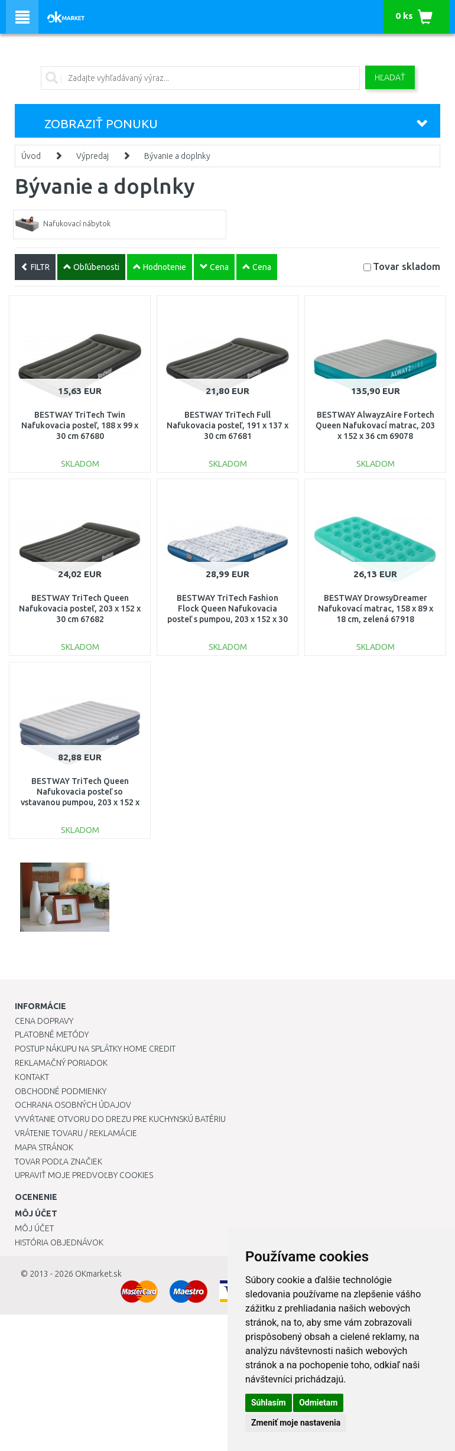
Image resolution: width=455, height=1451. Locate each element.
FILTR (35, 267)
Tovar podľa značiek (58, 1161)
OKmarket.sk (98, 1273)
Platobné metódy (52, 1034)
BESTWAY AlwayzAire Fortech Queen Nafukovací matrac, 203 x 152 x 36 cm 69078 (375, 425)
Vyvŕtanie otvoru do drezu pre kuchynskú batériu (120, 1119)
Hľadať (390, 77)
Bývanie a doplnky (177, 156)
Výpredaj (92, 156)
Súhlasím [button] (268, 1402)
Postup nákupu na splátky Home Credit (95, 1048)
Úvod (31, 156)
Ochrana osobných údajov (73, 1105)
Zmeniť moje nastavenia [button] (295, 1422)
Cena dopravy (44, 1021)
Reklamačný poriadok (61, 1063)
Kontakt (32, 1077)
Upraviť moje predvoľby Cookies (84, 1175)
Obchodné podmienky (60, 1091)
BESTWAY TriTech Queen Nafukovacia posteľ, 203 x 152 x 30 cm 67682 (80, 608)
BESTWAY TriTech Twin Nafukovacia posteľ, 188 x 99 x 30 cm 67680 (79, 425)
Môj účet (34, 1228)
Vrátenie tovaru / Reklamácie (76, 1133)
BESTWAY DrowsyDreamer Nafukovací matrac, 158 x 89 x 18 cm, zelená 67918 (375, 608)
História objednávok (59, 1242)
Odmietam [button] (318, 1402)
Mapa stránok (44, 1147)
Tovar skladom (406, 266)
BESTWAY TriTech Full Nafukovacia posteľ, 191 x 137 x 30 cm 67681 (227, 425)
